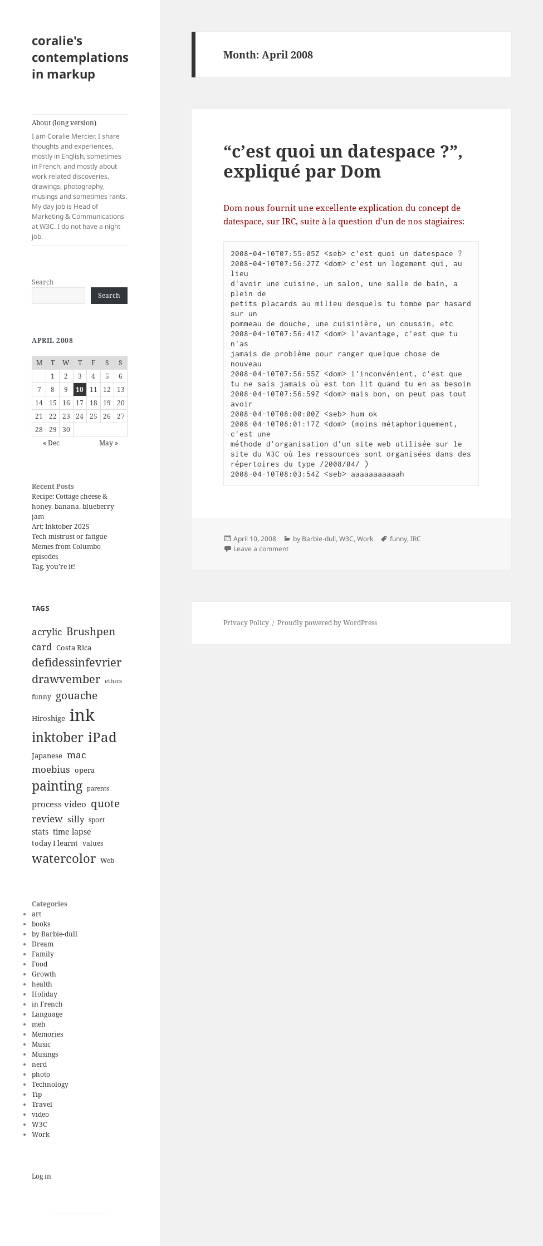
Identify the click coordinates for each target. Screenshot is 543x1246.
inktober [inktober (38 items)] (58, 737)
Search (43, 282)
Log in (41, 1176)
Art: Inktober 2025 (61, 526)
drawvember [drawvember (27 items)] (66, 678)
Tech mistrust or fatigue (69, 536)
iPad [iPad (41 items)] (102, 737)
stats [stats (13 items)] (40, 831)
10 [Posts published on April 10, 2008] (80, 389)
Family (43, 954)
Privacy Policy (246, 622)
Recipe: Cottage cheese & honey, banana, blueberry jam (73, 506)
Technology (50, 1084)
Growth (44, 974)
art (36, 914)
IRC (415, 538)
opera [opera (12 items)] (85, 770)
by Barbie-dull (54, 934)
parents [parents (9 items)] (98, 788)
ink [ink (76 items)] (82, 715)
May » (108, 443)
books (41, 924)
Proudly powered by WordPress (327, 622)
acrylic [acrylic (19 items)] (47, 631)
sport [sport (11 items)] (97, 820)
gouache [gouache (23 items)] (76, 695)
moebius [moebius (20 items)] (51, 769)
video (40, 1114)
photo (41, 1074)
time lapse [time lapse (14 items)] (72, 831)
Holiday (44, 994)
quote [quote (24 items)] (105, 803)
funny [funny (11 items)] (41, 697)
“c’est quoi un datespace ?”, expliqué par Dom (343, 161)
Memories (47, 1034)
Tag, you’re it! (53, 566)
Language (47, 1014)
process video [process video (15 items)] (59, 804)
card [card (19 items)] (42, 646)
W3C (39, 1124)
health (42, 984)
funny (398, 538)
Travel (42, 1104)
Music (41, 1044)
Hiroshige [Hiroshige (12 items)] (48, 718)
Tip (37, 1094)
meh (39, 1024)
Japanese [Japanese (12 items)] (47, 755)
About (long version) (80, 180)
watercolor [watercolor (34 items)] (64, 858)
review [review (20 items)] (47, 818)
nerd (39, 1064)
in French (47, 1004)
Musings (45, 1054)
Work (41, 1134)
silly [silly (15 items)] (75, 819)
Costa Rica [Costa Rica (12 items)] (73, 647)
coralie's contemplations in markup (80, 57)
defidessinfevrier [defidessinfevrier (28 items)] (76, 662)
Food (39, 964)
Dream (42, 944)
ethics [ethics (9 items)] (113, 681)
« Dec (51, 443)
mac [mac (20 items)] (76, 754)
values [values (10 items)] (92, 843)
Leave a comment (260, 548)
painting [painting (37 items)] (57, 785)
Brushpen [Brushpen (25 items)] (90, 631)
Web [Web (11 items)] (107, 860)
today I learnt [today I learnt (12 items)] (55, 843)
